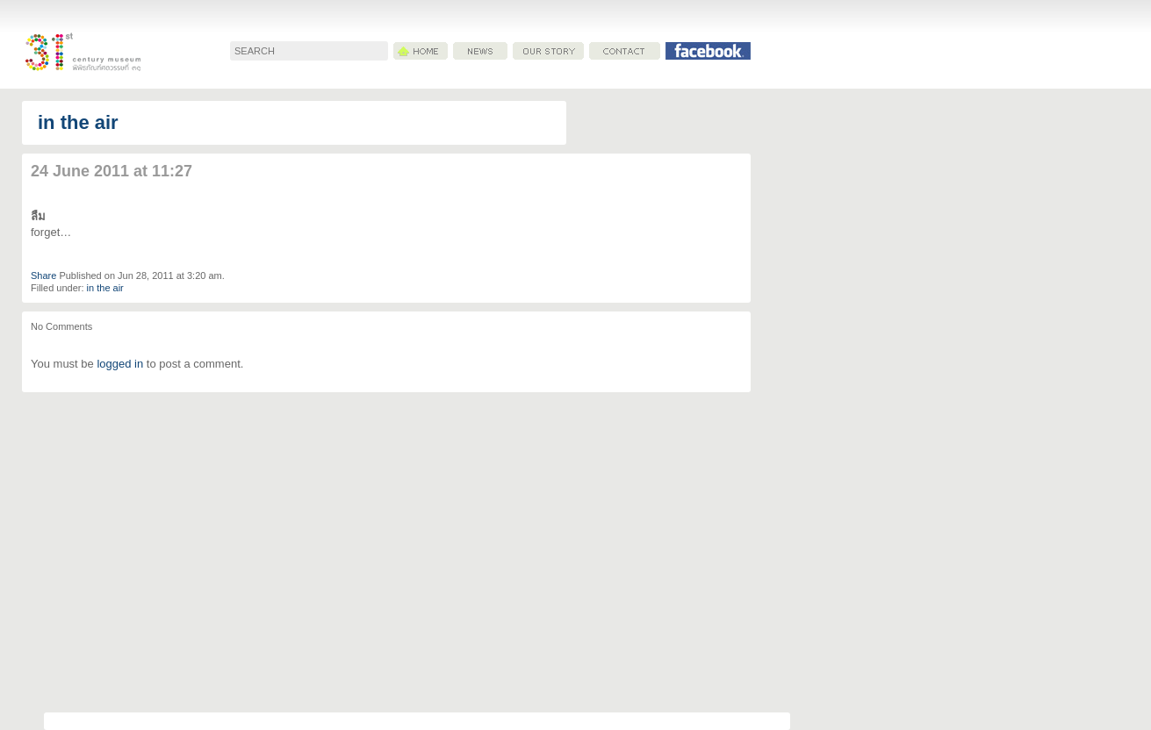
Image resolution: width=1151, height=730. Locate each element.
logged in (120, 363)
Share (43, 275)
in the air (78, 122)
